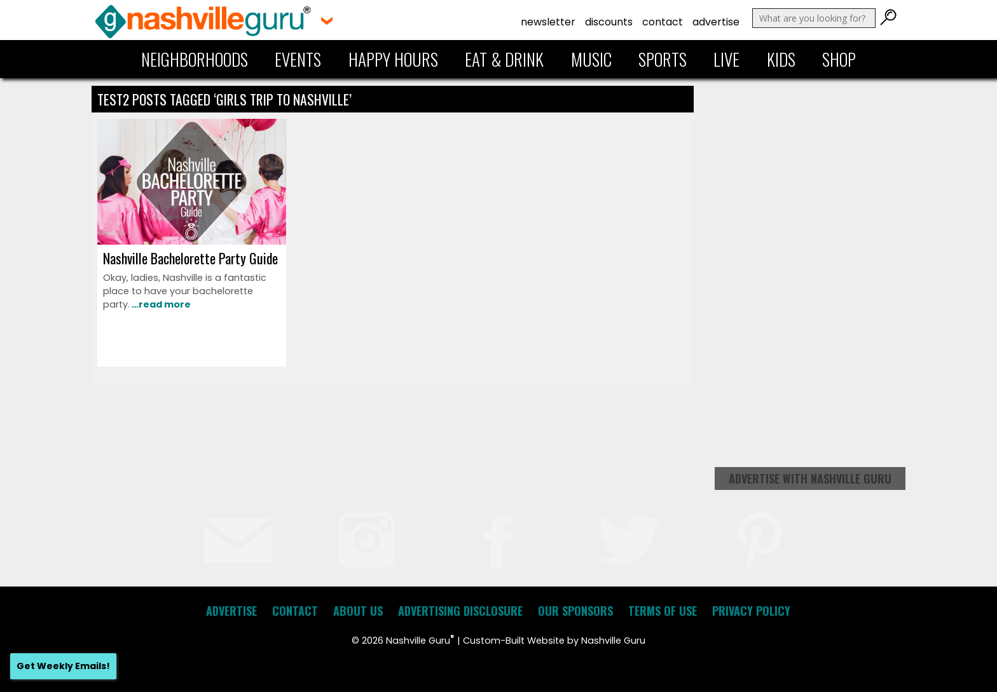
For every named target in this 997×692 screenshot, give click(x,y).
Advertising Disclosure (460, 610)
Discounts (609, 22)
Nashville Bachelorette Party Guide (190, 258)
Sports (662, 59)
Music (591, 59)
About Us (358, 610)
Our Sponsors (575, 610)
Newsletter (548, 22)
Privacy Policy (751, 610)
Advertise (715, 22)
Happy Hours (393, 59)
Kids (781, 59)
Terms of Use (662, 610)
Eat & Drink (504, 59)
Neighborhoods (194, 59)
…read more (160, 304)
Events (298, 59)
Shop (839, 59)
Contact (662, 22)
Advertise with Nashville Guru (810, 478)
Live (726, 59)
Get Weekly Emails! (63, 666)
